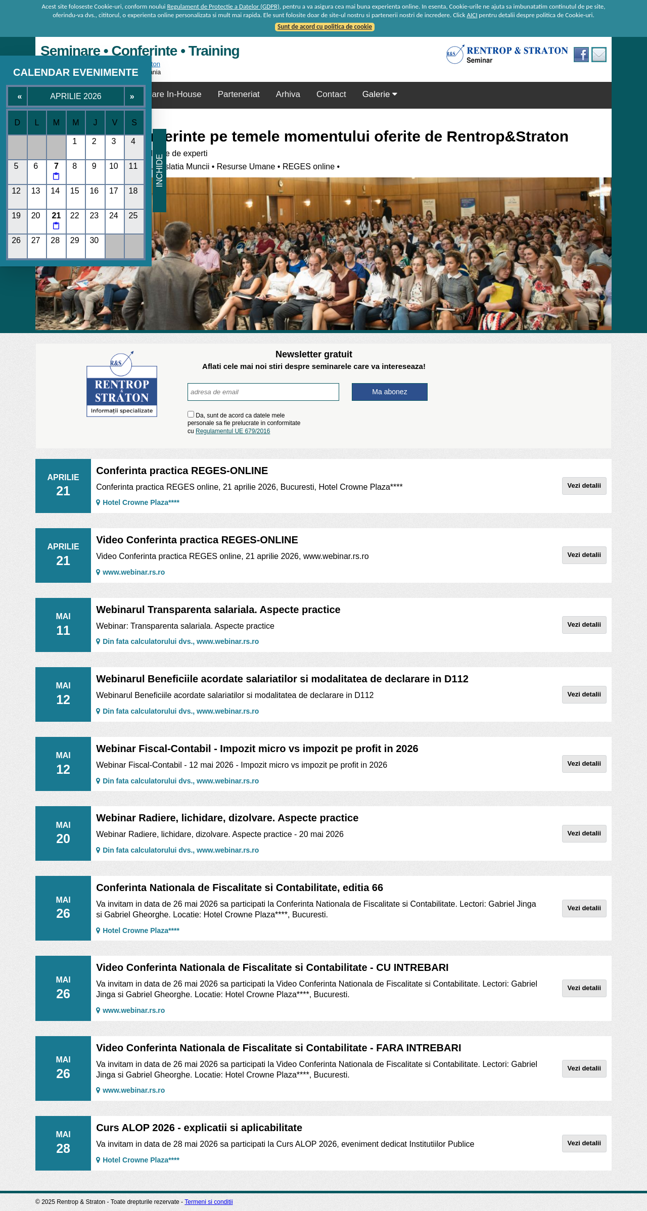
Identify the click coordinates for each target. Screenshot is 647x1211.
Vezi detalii (584, 485)
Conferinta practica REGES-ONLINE (182, 470)
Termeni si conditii (208, 1201)
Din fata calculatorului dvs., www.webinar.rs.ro (177, 641)
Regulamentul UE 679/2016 (233, 431)
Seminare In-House (164, 94)
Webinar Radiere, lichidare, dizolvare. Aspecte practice (227, 817)
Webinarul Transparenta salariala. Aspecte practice (218, 609)
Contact (331, 94)
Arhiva (288, 94)
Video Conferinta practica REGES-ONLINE (197, 539)
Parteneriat (239, 94)
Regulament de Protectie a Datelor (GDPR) (223, 6)
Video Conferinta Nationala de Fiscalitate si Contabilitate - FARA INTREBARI (278, 1047)
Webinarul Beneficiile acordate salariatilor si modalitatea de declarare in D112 (282, 678)
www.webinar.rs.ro (130, 572)
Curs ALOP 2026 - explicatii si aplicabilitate (199, 1127)
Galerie (380, 94)
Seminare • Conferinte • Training (140, 51)
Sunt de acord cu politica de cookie (325, 26)
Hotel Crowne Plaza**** (137, 502)
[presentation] (368, 423)
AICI (472, 15)
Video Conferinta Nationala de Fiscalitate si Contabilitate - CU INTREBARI (272, 967)
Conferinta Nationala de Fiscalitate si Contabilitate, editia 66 (239, 887)
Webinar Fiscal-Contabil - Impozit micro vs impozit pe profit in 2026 (257, 748)
